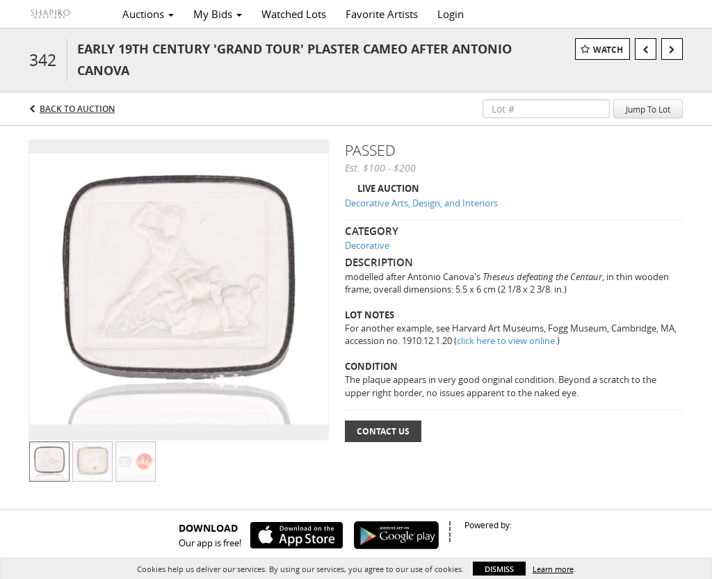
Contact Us (383, 431)
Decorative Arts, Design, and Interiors (421, 203)
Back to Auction (77, 109)
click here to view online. (507, 340)
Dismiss (499, 569)
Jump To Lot (648, 109)
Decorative (367, 245)
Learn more (553, 569)
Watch (608, 50)
